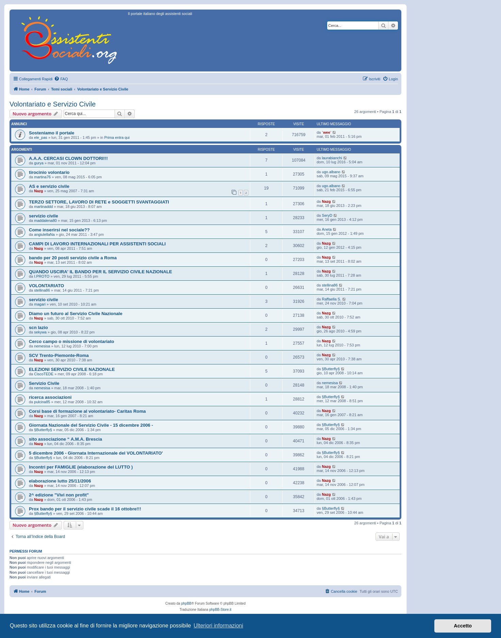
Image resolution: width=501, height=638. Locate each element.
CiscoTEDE (43, 374)
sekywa (40, 332)
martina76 (42, 177)
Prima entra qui (117, 137)
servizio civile (43, 215)
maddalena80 (45, 220)
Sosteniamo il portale (51, 132)
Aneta (327, 229)
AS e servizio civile (49, 186)
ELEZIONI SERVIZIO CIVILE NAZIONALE (72, 369)
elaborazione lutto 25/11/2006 (60, 481)
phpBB (186, 603)
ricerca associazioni (50, 397)
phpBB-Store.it (220, 609)
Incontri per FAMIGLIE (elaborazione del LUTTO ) (81, 467)
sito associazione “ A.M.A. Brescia (65, 439)
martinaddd (43, 207)
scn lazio (38, 327)
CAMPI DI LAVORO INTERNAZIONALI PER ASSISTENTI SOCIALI (97, 243)
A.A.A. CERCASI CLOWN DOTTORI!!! (68, 158)
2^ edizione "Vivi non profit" (59, 494)
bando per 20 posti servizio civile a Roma (73, 257)
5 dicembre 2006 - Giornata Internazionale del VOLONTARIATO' (96, 453)
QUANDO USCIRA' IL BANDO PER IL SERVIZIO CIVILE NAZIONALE (100, 271)
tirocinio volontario (49, 172)
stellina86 (42, 290)
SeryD (327, 215)
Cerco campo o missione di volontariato (71, 341)
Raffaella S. (331, 299)
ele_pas (40, 137)
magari (40, 304)
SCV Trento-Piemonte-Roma (59, 355)
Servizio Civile (44, 383)
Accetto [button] (463, 625)
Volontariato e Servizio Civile (53, 104)
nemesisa (42, 346)
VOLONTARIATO (46, 285)
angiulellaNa (44, 234)
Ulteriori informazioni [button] (218, 625)
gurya (39, 163)
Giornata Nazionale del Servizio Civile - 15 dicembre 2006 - (91, 425)
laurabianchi (332, 158)
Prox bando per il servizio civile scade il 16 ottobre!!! (85, 508)
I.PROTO (41, 276)
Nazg (38, 191)
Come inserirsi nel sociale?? (59, 229)
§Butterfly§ (331, 369)
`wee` (326, 132)
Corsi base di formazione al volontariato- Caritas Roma (87, 411)
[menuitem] (61, 79)
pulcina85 (42, 402)
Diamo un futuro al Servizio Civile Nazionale (75, 313)
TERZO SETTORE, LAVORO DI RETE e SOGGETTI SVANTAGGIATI (99, 202)
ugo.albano (331, 172)
